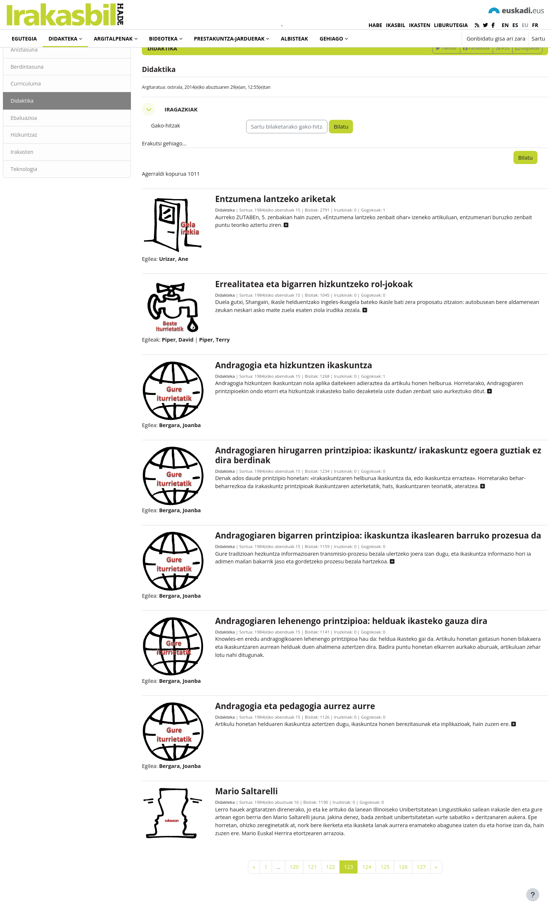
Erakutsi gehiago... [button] (174, 174)
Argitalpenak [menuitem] (113, 38)
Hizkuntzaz (42, 166)
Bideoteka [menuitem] (163, 38)
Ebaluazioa (41, 149)
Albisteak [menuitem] (294, 38)
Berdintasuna (45, 96)
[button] (433, 38)
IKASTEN (419, 25)
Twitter (428, 78)
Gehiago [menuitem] (331, 38)
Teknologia (42, 201)
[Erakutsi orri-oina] (532, 894)
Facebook (459, 78)
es (515, 25)
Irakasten (40, 183)
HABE (376, 25)
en (505, 25)
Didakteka (30, 58)
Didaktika (40, 131)
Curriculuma (43, 114)
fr (535, 25)
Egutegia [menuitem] (24, 38)
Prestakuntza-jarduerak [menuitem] (229, 38)
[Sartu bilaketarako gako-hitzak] (467, 58)
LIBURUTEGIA (451, 25)
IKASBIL (395, 25)
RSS (485, 78)
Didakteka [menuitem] (62, 38)
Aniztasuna (42, 79)
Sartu (538, 38)
